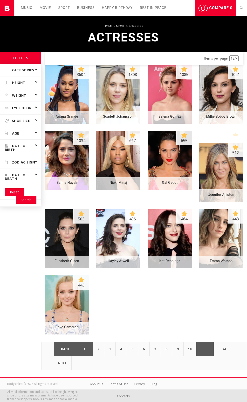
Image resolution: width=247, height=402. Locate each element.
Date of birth (16, 147)
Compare (215, 8)
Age (12, 133)
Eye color (18, 108)
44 (224, 349)
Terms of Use (119, 384)
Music (27, 8)
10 (190, 349)
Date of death (16, 177)
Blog (154, 384)
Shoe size (17, 120)
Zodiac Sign (20, 162)
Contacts (123, 396)
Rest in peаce (153, 8)
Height (15, 82)
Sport (64, 8)
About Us (96, 384)
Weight (15, 95)
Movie (45, 8)
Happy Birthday (117, 8)
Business (86, 8)
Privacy (139, 384)
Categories (19, 70)
